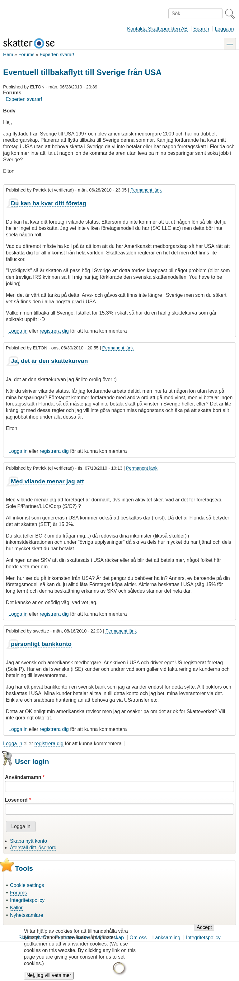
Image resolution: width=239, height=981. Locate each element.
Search (201, 28)
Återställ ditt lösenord (33, 847)
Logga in (224, 28)
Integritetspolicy (27, 900)
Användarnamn (23, 777)
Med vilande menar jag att (47, 481)
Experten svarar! (57, 54)
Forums (26, 54)
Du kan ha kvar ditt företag (48, 203)
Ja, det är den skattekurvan (49, 361)
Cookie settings (27, 885)
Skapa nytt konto (28, 841)
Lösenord (16, 800)
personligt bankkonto (41, 644)
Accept (204, 932)
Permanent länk (146, 189)
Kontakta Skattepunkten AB (157, 28)
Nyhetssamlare (26, 915)
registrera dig (54, 331)
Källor (16, 907)
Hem (8, 54)
